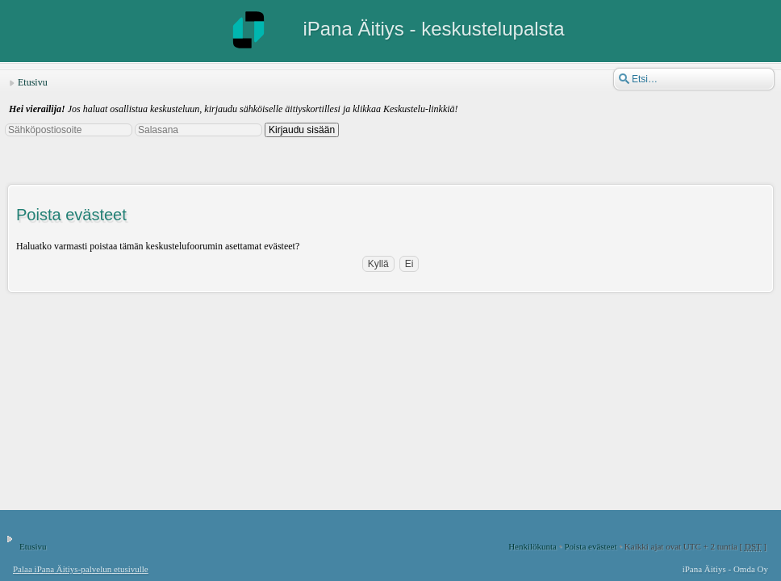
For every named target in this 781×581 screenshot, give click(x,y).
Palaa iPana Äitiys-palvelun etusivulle (80, 569)
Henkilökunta (532, 546)
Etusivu (33, 82)
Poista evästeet (590, 546)
